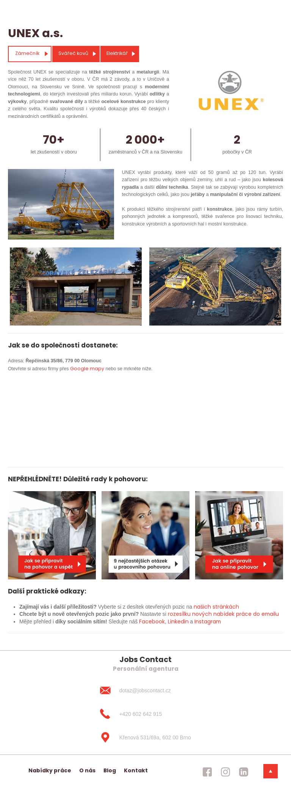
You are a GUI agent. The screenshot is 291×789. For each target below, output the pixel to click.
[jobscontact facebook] (207, 772)
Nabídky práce (49, 770)
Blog (109, 770)
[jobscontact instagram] (225, 772)
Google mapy (87, 368)
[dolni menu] (270, 771)
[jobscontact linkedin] (244, 772)
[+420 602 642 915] (145, 714)
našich (202, 607)
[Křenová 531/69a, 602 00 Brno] (145, 737)
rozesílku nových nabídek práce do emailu (223, 614)
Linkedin (178, 621)
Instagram (207, 621)
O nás (87, 770)
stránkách (225, 607)
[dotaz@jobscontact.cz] (145, 690)
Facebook (152, 621)
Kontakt (136, 770)
